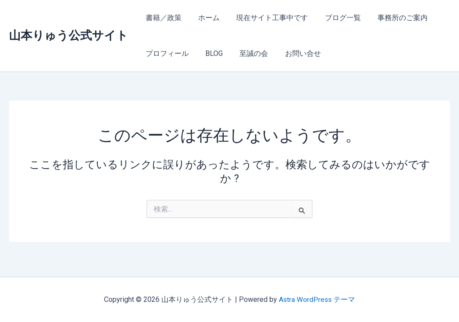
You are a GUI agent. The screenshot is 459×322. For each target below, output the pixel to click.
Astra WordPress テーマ (317, 299)
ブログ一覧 (334, 17)
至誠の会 (248, 53)
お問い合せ (294, 53)
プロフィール (165, 53)
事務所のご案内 (392, 17)
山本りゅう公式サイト (68, 35)
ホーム (205, 17)
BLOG (210, 53)
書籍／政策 (162, 17)
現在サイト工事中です (266, 17)
